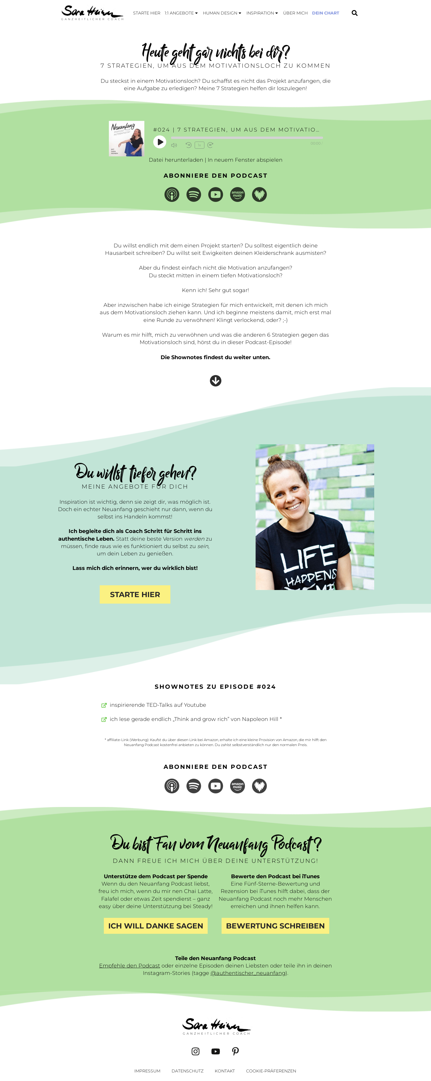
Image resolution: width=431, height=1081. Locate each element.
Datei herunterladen (176, 160)
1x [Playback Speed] (199, 145)
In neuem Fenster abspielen (245, 160)
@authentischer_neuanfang (248, 973)
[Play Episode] (160, 141)
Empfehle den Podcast (129, 965)
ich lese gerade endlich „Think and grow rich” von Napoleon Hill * (196, 719)
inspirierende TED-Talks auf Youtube (158, 705)
